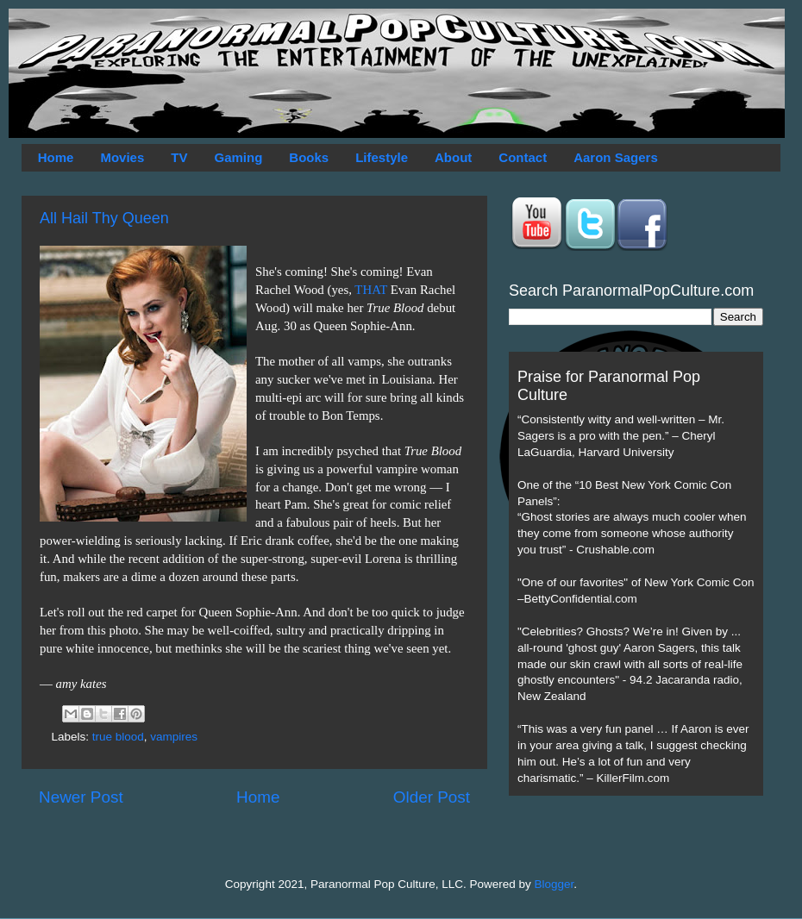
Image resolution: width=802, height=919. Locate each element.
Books (309, 157)
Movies (122, 157)
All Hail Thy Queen (104, 218)
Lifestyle (381, 157)
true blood (118, 736)
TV (179, 157)
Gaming (238, 157)
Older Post (431, 797)
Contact (522, 157)
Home (56, 157)
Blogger (554, 884)
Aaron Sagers (615, 157)
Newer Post (81, 797)
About (453, 157)
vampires (173, 736)
